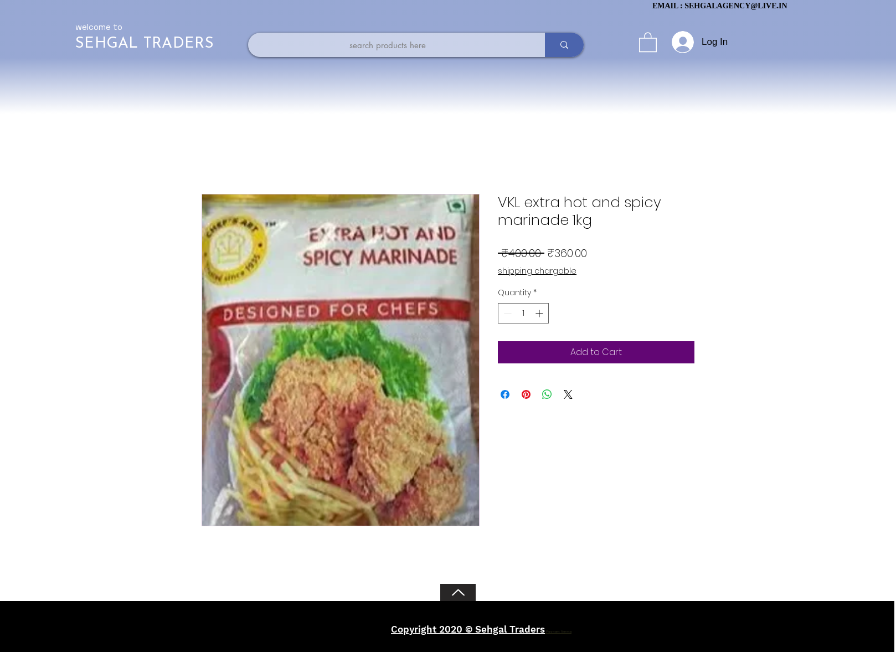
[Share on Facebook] (505, 394)
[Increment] (540, 313)
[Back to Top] (458, 592)
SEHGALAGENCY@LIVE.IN (735, 6)
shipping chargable (537, 271)
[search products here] (388, 45)
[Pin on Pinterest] (526, 394)
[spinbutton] (523, 313)
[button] (648, 41)
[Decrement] (506, 313)
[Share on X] (568, 394)
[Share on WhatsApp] (547, 394)
